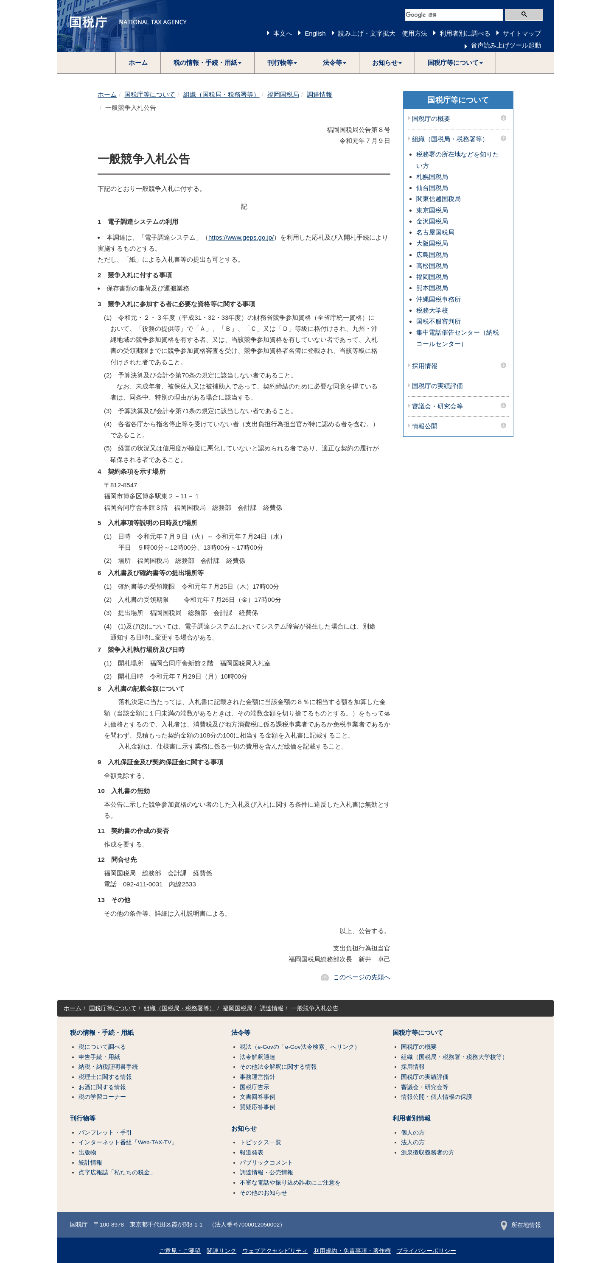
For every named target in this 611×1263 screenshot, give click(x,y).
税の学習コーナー (102, 1097)
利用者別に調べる (465, 33)
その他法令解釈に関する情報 (278, 1067)
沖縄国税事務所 (438, 299)
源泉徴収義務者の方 (427, 1152)
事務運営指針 (257, 1077)
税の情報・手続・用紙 (102, 1032)
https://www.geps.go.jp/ (241, 237)
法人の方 (413, 1142)
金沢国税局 (432, 221)
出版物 (87, 1152)
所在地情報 (521, 1225)
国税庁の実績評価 (437, 386)
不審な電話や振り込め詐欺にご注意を (290, 1182)
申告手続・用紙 (99, 1057)
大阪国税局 (432, 243)
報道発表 (251, 1152)
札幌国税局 (432, 176)
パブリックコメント (266, 1163)
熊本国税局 (432, 287)
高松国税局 (432, 265)
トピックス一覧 (260, 1142)
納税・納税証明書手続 (108, 1067)
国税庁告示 (254, 1087)
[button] (208, 62)
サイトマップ (522, 33)
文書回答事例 (257, 1097)
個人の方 (413, 1132)
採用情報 (424, 366)
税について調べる (102, 1047)
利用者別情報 (411, 1118)
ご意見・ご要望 (180, 1251)
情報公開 (424, 426)
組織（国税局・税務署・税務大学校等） (454, 1057)
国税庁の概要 (431, 118)
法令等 (240, 1032)
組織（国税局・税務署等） (221, 94)
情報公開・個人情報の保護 (436, 1097)
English (315, 33)
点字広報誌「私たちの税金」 (117, 1172)
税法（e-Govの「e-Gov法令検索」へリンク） (300, 1047)
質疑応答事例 (257, 1107)
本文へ (282, 33)
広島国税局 (432, 254)
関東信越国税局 (438, 198)
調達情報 (319, 94)
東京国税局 (432, 210)
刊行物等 (82, 1118)
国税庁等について (149, 94)
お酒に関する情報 (102, 1087)
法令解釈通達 (257, 1057)
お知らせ (244, 1128)
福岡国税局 (283, 94)
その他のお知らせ (263, 1193)
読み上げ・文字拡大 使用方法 (382, 33)
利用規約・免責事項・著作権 (352, 1251)
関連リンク (221, 1251)
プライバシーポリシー (426, 1251)
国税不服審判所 (438, 321)
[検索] (454, 14)
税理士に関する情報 (105, 1077)
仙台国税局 (432, 187)
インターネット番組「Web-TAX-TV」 (127, 1142)
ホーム (138, 62)
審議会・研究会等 (437, 406)
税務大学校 (432, 310)
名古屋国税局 (435, 232)
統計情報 (90, 1163)
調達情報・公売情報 (266, 1172)
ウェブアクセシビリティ (275, 1251)
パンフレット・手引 (105, 1132)
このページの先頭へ (361, 977)
